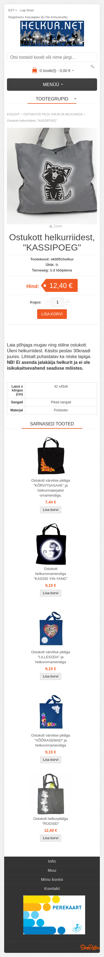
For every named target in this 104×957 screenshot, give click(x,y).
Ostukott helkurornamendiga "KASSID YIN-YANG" (50, 574)
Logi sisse (27, 10)
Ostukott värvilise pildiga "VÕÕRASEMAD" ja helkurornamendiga (50, 740)
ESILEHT (13, 114)
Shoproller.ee (90, 947)
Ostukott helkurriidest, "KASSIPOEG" (32, 120)
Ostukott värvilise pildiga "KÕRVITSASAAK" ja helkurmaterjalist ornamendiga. (50, 487)
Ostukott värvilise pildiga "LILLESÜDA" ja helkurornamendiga (50, 657)
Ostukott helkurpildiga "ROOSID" (50, 821)
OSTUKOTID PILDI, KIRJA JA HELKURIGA (52, 114)
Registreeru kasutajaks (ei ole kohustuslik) (37, 17)
